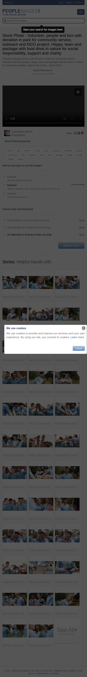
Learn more (75, 338)
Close (77, 349)
